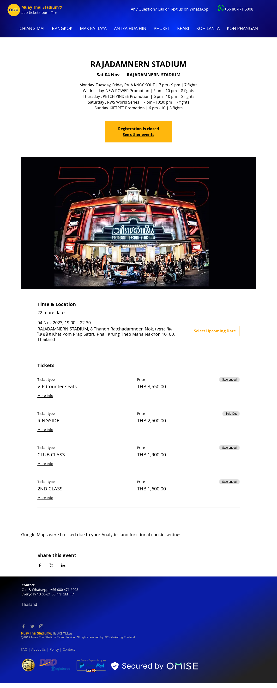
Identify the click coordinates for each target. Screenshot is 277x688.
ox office (50, 12)
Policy (54, 649)
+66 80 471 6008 (238, 9)
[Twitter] (32, 626)
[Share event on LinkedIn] (63, 565)
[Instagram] (41, 626)
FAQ (24, 649)
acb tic (27, 12)
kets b (38, 12)
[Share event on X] (51, 565)
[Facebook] (23, 626)
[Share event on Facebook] (39, 565)
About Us (38, 649)
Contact (69, 649)
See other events (138, 134)
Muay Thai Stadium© (41, 7)
